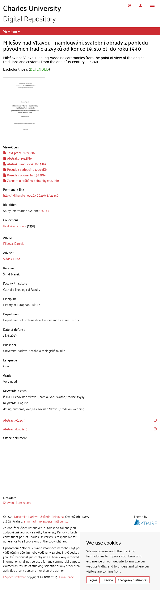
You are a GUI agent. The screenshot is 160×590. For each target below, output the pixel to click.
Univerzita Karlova (26, 516)
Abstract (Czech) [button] (14, 420)
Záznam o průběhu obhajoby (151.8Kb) (31, 180)
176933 (44, 210)
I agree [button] (93, 579)
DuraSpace (66, 577)
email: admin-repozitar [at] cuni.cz (46, 521)
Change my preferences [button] (132, 579)
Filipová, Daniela (13, 243)
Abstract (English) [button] (15, 429)
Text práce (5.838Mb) (19, 153)
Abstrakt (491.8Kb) (17, 158)
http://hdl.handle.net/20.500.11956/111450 (31, 195)
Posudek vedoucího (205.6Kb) (25, 169)
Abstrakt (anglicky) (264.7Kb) (24, 164)
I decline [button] (107, 579)
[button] (129, 5)
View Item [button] (11, 31)
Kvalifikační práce (14, 226)
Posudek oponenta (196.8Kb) (24, 175)
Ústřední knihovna (52, 516)
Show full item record (17, 502)
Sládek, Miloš (11, 259)
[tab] (80, 210)
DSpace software (14, 577)
